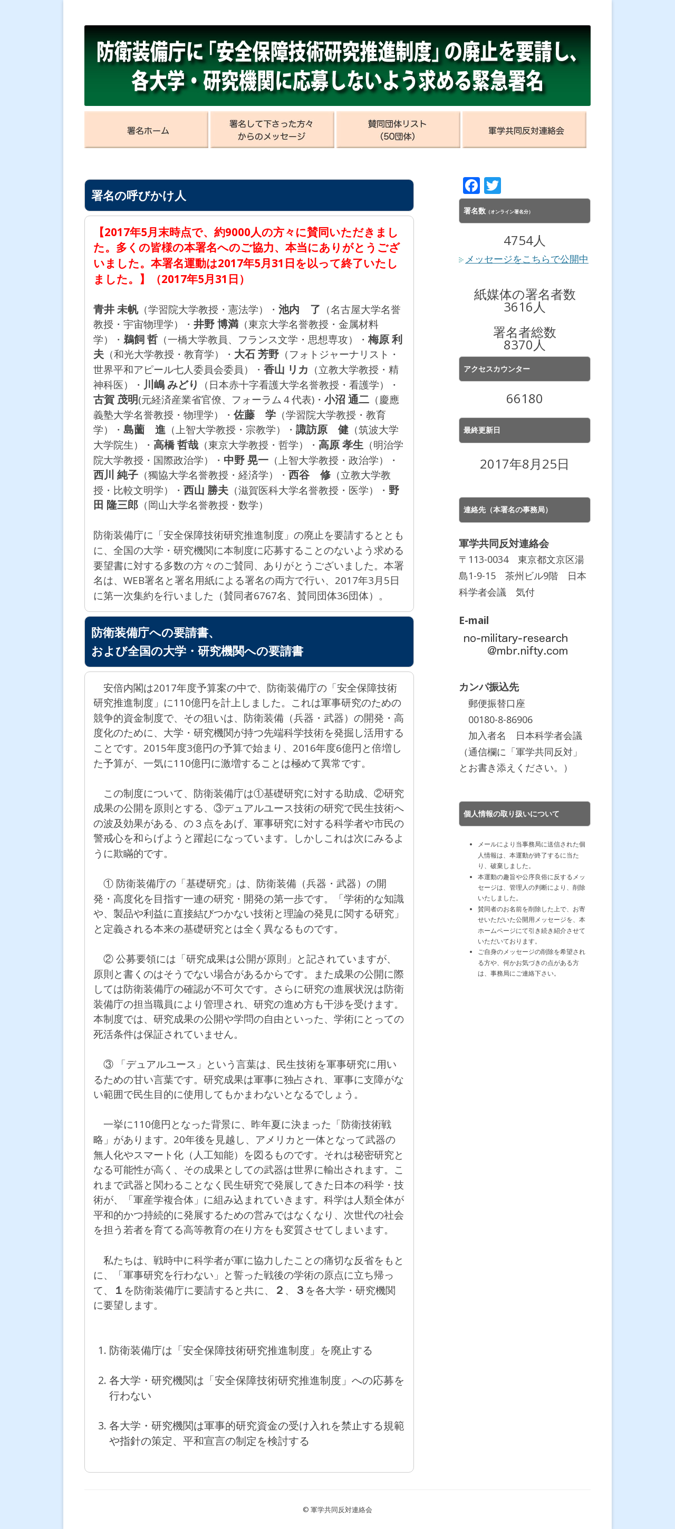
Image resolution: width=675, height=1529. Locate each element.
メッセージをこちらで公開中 (524, 258)
